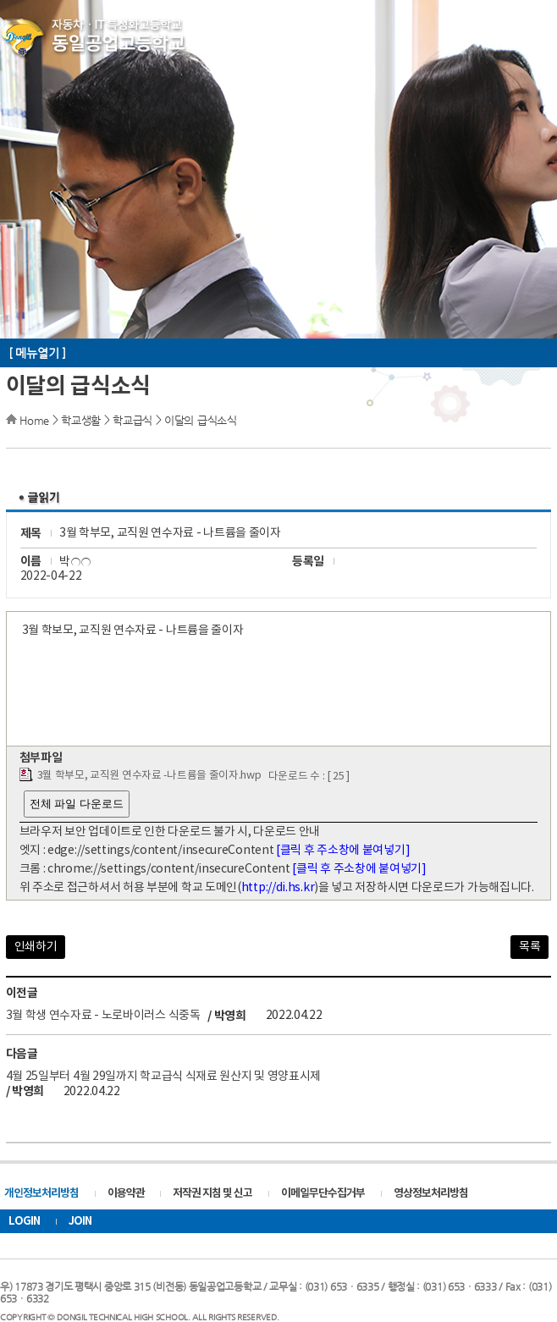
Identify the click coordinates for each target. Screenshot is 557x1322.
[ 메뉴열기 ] (37, 353)
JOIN (80, 1221)
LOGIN (24, 1221)
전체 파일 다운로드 (77, 803)
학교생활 (81, 420)
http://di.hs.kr (278, 888)
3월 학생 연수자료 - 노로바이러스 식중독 (103, 1015)
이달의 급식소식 (200, 420)
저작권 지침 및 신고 (212, 1193)
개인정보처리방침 (41, 1193)
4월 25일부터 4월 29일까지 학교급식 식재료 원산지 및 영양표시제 (164, 1076)
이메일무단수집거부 (323, 1193)
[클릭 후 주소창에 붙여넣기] (343, 850)
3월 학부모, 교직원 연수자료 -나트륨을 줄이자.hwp (149, 775)
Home (34, 420)
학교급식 (132, 420)
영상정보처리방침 (431, 1193)
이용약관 (126, 1193)
